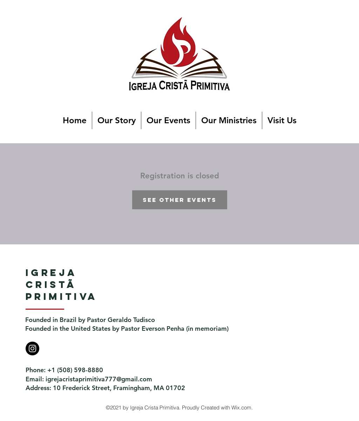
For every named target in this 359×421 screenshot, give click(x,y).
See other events (180, 199)
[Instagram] (32, 348)
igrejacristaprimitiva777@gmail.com (99, 379)
